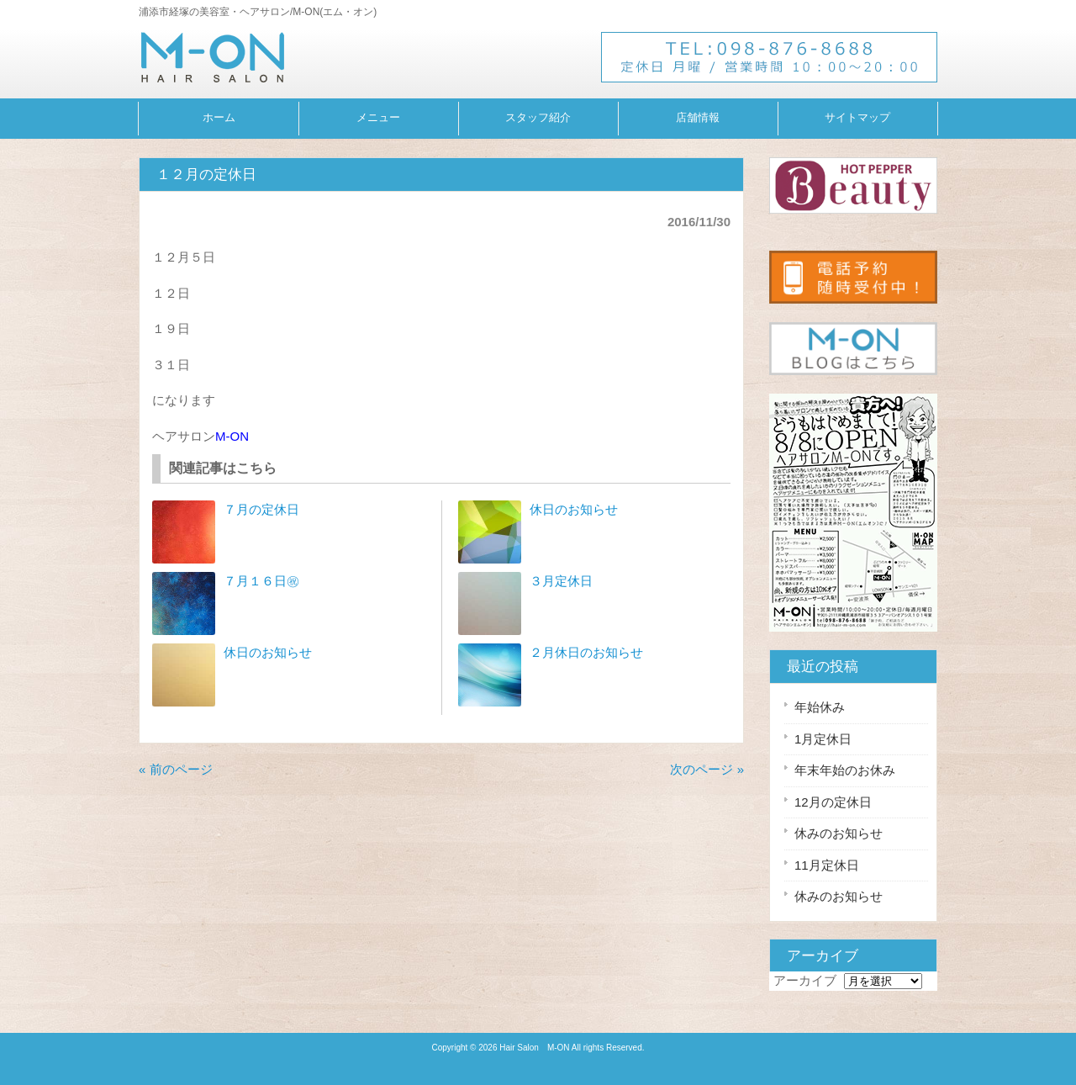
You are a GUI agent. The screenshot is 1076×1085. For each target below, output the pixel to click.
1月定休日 (823, 739)
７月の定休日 (261, 509)
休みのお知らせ (838, 833)
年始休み (819, 707)
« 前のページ (176, 769)
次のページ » (707, 769)
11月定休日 (826, 865)
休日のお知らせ (268, 652)
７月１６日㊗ (261, 581)
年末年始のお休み (844, 770)
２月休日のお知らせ (586, 652)
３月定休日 (561, 581)
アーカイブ (804, 980)
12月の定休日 (833, 802)
